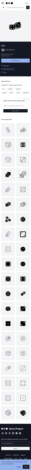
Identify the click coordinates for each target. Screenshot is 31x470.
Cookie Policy (18, 461)
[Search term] (16, 7)
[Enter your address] (15, 443)
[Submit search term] (28, 7)
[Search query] (15, 106)
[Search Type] (3, 7)
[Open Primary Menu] (2, 3)
